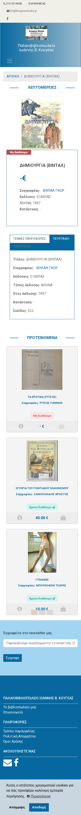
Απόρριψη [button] (17, 807)
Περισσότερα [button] (39, 796)
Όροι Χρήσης (13, 741)
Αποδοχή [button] (39, 807)
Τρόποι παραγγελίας (19, 731)
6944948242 (37, 3)
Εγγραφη (12, 658)
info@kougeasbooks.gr (22, 10)
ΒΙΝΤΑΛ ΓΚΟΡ (53, 191)
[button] (11, 483)
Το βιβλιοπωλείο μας (20, 707)
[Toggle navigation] (10, 61)
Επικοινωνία (13, 712)
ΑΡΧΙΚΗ (13, 76)
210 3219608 (12, 3)
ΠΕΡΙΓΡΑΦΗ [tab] (61, 238)
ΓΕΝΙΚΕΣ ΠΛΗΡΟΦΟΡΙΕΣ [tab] (30, 238)
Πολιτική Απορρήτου (19, 736)
